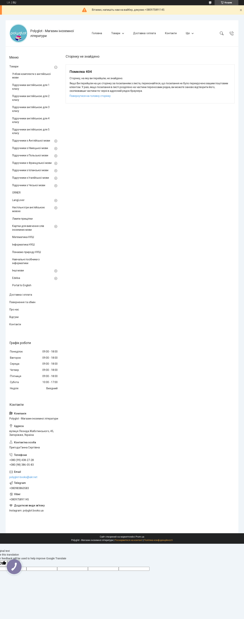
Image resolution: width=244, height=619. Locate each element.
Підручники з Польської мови (30, 155)
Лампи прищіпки (22, 218)
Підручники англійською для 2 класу (31, 98)
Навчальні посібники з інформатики (26, 261)
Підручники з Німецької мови (30, 148)
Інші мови (18, 270)
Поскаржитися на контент (128, 540)
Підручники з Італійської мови (30, 177)
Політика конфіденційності (158, 540)
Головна (97, 33)
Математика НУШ (23, 237)
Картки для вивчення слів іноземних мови (28, 227)
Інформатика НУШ (23, 244)
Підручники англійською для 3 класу (31, 109)
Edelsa (16, 277)
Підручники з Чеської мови (28, 185)
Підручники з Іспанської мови (30, 170)
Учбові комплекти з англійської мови (31, 75)
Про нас (14, 309)
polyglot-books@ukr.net (23, 477)
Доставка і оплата (144, 33)
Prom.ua (140, 536)
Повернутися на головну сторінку (90, 95)
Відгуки (14, 317)
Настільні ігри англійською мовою (28, 209)
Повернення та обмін (22, 302)
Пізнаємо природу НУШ (26, 252)
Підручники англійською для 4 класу (31, 120)
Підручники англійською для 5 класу (31, 131)
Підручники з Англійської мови (31, 140)
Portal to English (21, 285)
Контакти (171, 33)
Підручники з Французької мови (32, 162)
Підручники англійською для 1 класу (31, 87)
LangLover (18, 200)
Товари (115, 33)
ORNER (16, 192)
